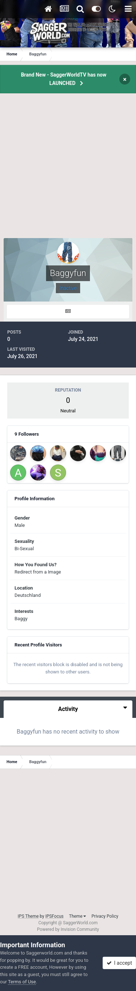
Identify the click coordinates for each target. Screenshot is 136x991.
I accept (119, 963)
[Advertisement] (68, 169)
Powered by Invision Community (68, 929)
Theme (77, 916)
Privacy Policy (104, 916)
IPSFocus (54, 916)
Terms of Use (22, 981)
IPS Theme (28, 916)
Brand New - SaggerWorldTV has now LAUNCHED (64, 79)
